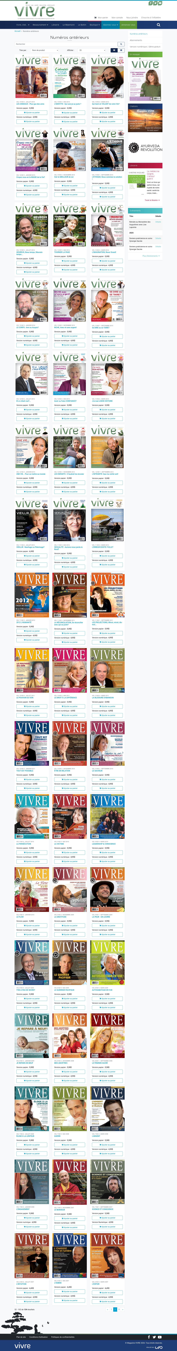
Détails (158, 222)
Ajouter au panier (32, 112)
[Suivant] (123, 1309)
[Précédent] (107, 1309)
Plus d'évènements (151, 256)
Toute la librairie (152, 200)
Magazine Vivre (35, 11)
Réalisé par (150, 1347)
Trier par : (23, 50)
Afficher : (70, 50)
